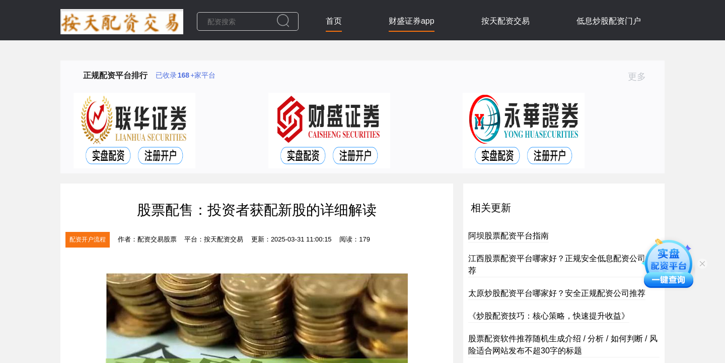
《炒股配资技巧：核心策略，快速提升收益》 (548, 316)
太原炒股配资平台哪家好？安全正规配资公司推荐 (556, 293)
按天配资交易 (505, 21)
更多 (641, 77)
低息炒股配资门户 (608, 21)
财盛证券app (411, 21)
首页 (334, 21)
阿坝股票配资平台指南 (508, 235)
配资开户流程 (87, 239)
